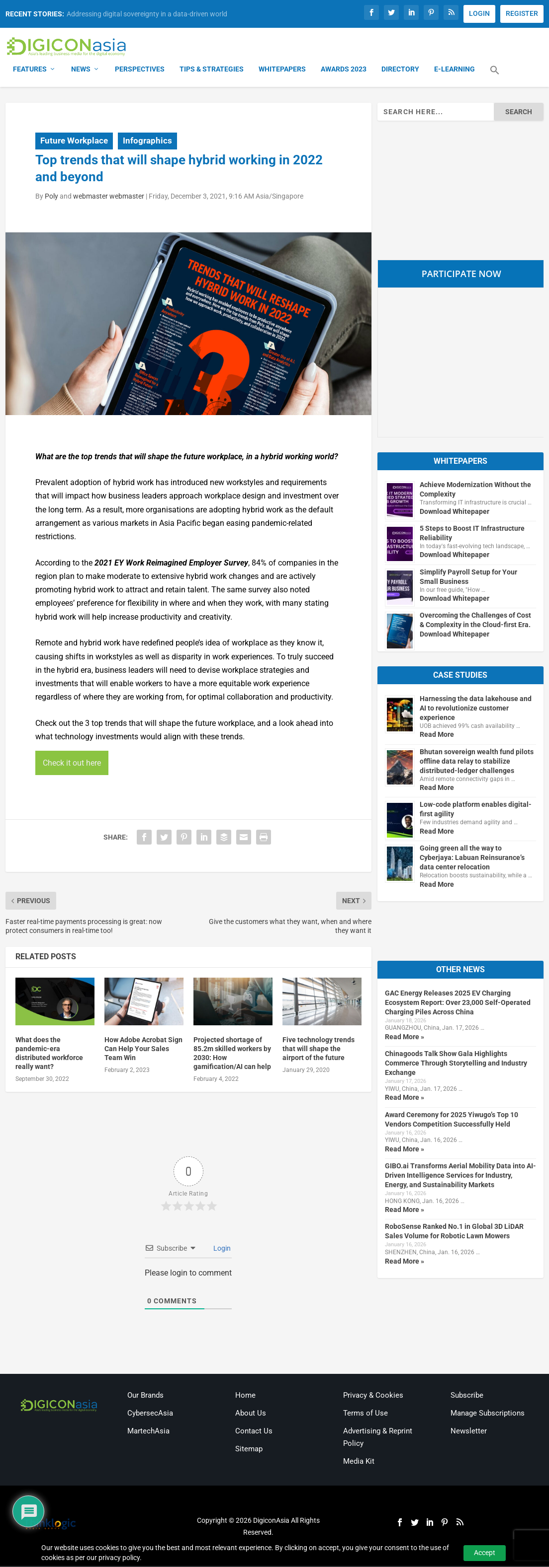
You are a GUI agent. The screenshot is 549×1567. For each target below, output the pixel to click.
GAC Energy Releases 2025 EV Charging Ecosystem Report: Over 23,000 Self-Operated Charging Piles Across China (458, 1003)
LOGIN (479, 13)
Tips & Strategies (212, 69)
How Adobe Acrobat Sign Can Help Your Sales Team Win (143, 1049)
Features (30, 69)
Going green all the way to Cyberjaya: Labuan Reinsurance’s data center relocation (472, 858)
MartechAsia (148, 1431)
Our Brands (145, 1395)
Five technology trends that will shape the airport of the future (318, 1049)
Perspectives (140, 69)
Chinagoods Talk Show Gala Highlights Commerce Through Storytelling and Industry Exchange (456, 1063)
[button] (495, 76)
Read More (437, 735)
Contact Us (254, 1431)
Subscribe (467, 1395)
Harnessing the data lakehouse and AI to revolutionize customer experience (476, 708)
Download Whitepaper (454, 512)
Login (221, 1249)
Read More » (404, 1037)
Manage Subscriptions (488, 1413)
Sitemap (249, 1449)
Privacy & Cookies (373, 1395)
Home (245, 1395)
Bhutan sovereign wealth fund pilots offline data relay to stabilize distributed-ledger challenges (477, 761)
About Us (250, 1413)
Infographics (147, 141)
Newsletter (469, 1431)
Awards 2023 (343, 69)
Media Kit (358, 1461)
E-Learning (454, 69)
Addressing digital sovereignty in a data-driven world (147, 14)
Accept (484, 1553)
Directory (400, 69)
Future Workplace (74, 141)
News (81, 69)
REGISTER (522, 13)
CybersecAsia (150, 1413)
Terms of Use (365, 1413)
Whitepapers (282, 69)
